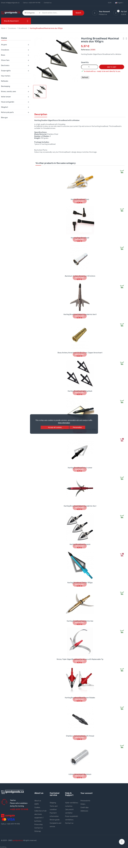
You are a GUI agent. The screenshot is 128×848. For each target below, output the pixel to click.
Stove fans (5, 60)
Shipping (53, 803)
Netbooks (4, 81)
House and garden (7, 102)
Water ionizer (6, 97)
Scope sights (6, 71)
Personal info (85, 801)
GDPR (36, 804)
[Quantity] (89, 67)
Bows (3, 55)
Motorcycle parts (7, 112)
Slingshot (4, 107)
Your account (87, 793)
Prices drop (38, 824)
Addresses (84, 811)
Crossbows (5, 50)
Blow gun (4, 118)
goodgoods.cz (18, 840)
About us (37, 801)
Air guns (4, 45)
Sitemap (37, 831)
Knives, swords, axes (8, 91)
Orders (83, 804)
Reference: (85, 50)
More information (64, 423)
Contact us (48, 3)
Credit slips (85, 807)
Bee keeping (5, 86)
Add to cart (111, 67)
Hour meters (5, 76)
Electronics (5, 65)
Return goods (55, 820)
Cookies (37, 807)
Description (40, 114)
